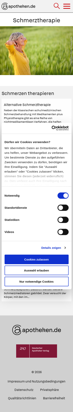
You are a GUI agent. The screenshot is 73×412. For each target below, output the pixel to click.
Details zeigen (51, 247)
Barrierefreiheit (54, 398)
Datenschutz (23, 390)
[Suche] (57, 6)
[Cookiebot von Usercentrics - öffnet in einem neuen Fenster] (52, 128)
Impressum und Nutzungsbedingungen (36, 381)
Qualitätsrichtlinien (22, 398)
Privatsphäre (49, 390)
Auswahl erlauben (36, 270)
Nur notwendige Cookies (36, 281)
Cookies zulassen (36, 259)
